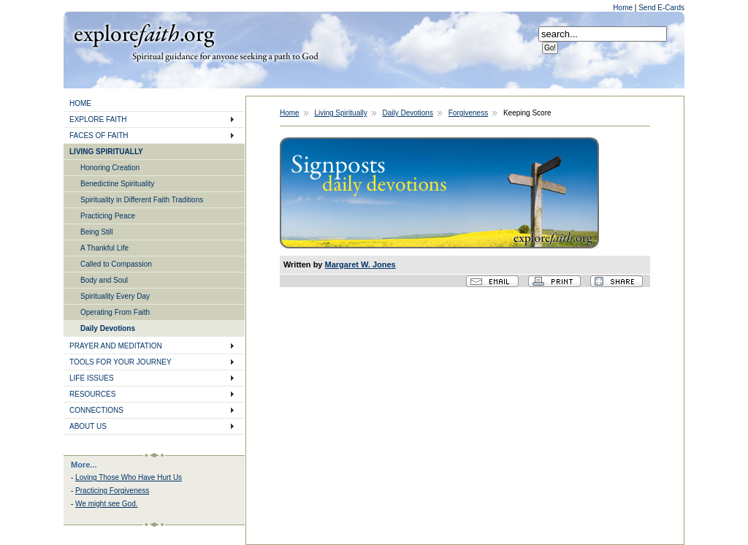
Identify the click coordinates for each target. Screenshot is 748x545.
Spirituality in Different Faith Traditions (141, 200)
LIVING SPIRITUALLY (106, 152)
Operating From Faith (115, 312)
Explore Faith (144, 34)
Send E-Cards (661, 8)
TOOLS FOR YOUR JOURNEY (120, 362)
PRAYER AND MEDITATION (115, 346)
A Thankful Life (104, 248)
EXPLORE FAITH (97, 119)
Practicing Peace (107, 216)
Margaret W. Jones (360, 264)
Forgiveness (468, 113)
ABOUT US (88, 426)
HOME (80, 103)
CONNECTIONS (96, 410)
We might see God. (106, 504)
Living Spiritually (340, 113)
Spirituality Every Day (115, 296)
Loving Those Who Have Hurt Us (128, 477)
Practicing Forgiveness (112, 491)
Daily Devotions (107, 328)
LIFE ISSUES (91, 378)
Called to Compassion (116, 264)
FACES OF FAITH (99, 136)
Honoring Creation (110, 168)
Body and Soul (104, 280)
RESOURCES (92, 394)
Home (623, 8)
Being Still (96, 232)
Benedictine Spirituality (117, 184)
